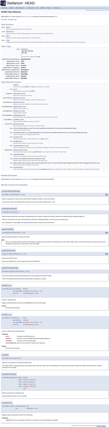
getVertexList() (45, 169)
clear (14, 89)
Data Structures (20, 8)
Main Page (4, 8)
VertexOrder (24, 49)
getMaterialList (17, 106)
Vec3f (17, 61)
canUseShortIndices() (19, 278)
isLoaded (15, 137)
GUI (37, 8)
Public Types (95, 10)
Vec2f (17, 63)
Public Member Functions (103, 10)
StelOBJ (15, 85)
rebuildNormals (17, 141)
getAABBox (16, 119)
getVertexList (17, 98)
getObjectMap (17, 115)
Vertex (8, 40)
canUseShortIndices (18, 145)
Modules (11, 8)
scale (14, 154)
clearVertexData (17, 167)
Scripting (42, 8)
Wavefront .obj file (27, 16)
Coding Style (30, 8)
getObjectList (16, 111)
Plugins (49, 8)
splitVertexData (17, 163)
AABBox (9, 119)
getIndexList (16, 102)
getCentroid (16, 124)
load (14, 128)
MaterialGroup (10, 31)
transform (16, 158)
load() (38, 56)
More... (56, 16)
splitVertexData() (28, 222)
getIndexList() (37, 152)
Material (8, 27)
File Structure (56, 8)
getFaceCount (17, 93)
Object (8, 36)
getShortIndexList (18, 150)
